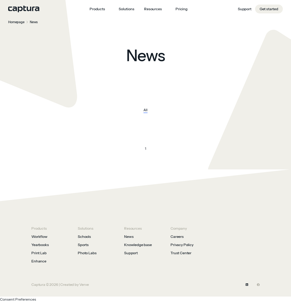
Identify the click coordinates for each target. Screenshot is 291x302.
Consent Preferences (18, 299)
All (145, 110)
